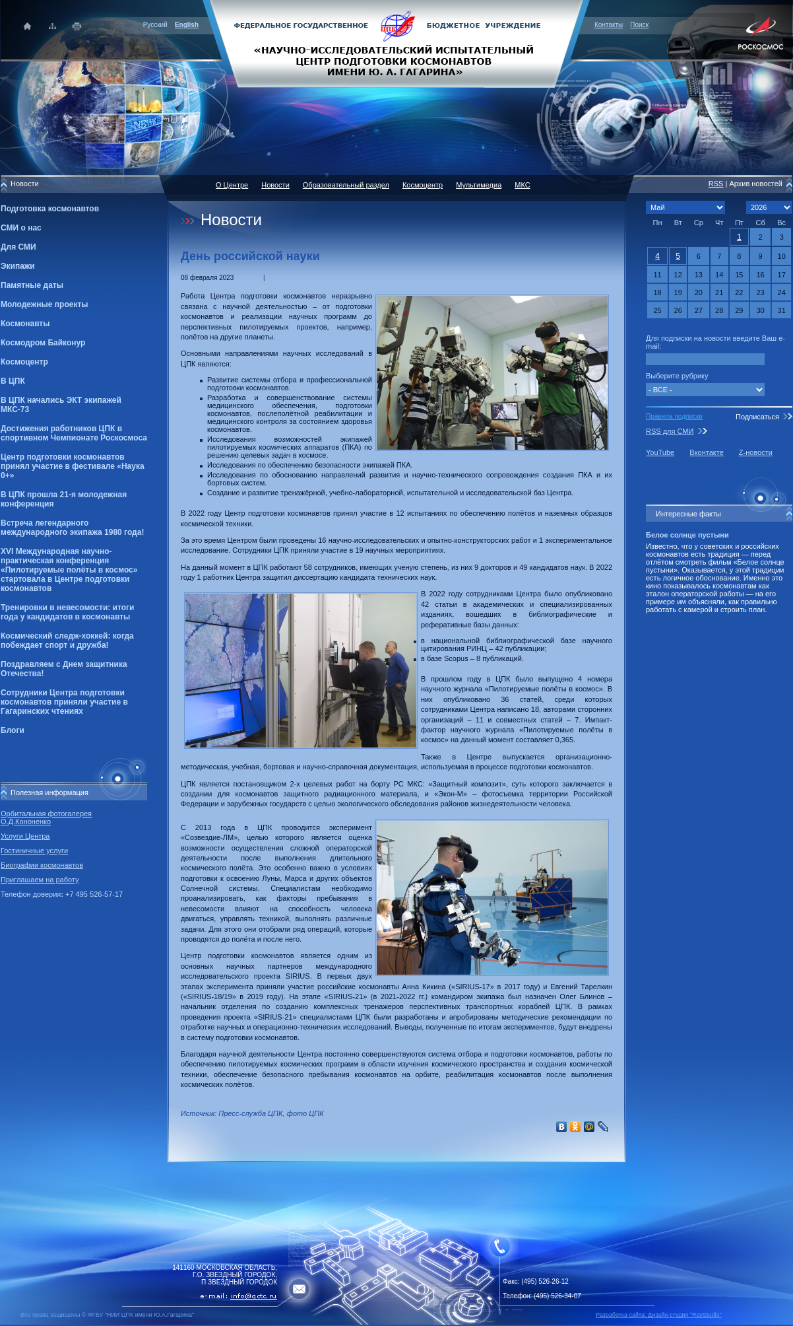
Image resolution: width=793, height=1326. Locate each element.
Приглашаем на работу (40, 880)
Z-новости (756, 452)
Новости (275, 185)
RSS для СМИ (669, 431)
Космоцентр (24, 361)
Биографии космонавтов (42, 865)
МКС (522, 185)
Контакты (608, 24)
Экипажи (18, 266)
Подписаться (757, 417)
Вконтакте (706, 452)
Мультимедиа (478, 185)
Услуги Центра (25, 836)
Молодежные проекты (44, 304)
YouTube (660, 452)
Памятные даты (32, 285)
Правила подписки (674, 416)
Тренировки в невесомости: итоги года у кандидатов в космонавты (67, 612)
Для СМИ (18, 247)
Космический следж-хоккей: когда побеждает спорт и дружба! (67, 640)
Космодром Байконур (43, 342)
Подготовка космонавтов (50, 208)
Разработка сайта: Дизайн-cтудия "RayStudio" (659, 1314)
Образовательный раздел (346, 185)
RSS (716, 184)
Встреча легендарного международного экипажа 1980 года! (72, 527)
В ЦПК (13, 381)
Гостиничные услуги (34, 851)
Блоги (12, 730)
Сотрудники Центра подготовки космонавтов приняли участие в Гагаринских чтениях (64, 702)
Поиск (639, 24)
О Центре (232, 185)
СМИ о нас (21, 227)
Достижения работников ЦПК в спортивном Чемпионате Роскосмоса (74, 433)
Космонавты (25, 323)
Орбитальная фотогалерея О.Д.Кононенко (46, 817)
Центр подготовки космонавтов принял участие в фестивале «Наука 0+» (72, 466)
